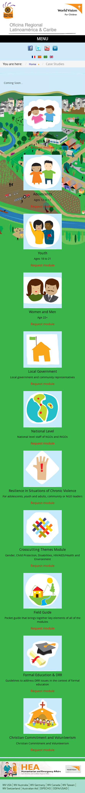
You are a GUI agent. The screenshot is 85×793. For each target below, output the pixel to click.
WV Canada (53, 785)
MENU (42, 38)
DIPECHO (45, 788)
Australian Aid (30, 788)
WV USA (7, 785)
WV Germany (37, 785)
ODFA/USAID (60, 788)
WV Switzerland (11, 788)
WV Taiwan (68, 785)
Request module (42, 147)
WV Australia (21, 785)
